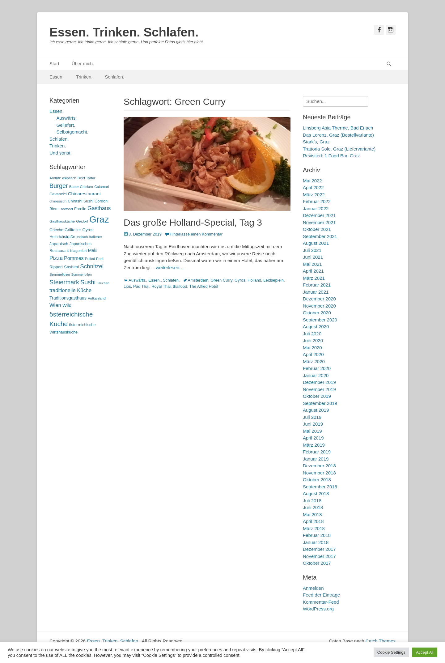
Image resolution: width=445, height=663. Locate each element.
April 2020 (313, 354)
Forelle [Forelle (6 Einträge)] (80, 208)
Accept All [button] (425, 652)
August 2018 (316, 493)
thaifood (180, 286)
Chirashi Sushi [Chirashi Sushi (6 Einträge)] (80, 201)
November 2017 (319, 556)
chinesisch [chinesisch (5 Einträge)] (57, 201)
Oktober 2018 (317, 479)
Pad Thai (141, 286)
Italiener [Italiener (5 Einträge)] (95, 237)
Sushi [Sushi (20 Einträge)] (87, 282)
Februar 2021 (317, 284)
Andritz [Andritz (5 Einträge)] (55, 178)
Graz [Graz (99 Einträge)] (99, 219)
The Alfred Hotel (203, 286)
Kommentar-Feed (321, 602)
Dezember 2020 (319, 298)
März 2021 (314, 278)
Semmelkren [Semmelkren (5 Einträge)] (59, 274)
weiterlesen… (170, 267)
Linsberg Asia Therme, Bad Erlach (338, 127)
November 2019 (319, 389)
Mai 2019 (312, 431)
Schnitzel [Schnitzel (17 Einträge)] (92, 266)
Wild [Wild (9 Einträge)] (66, 305)
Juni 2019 (313, 424)
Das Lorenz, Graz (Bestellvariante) (338, 135)
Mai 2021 (312, 264)
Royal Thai (161, 286)
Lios (127, 286)
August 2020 (316, 326)
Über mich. (83, 63)
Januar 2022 (315, 208)
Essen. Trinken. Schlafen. (123, 32)
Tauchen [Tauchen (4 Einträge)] (103, 283)
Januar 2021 (315, 292)
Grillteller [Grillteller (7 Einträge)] (73, 229)
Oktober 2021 (317, 229)
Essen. (56, 76)
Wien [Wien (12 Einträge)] (55, 305)
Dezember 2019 (319, 382)
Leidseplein (273, 280)
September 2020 (320, 319)
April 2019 (313, 437)
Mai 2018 (312, 514)
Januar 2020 (315, 375)
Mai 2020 (312, 347)
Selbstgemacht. (72, 131)
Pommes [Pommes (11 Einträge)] (74, 258)
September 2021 (320, 236)
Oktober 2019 (317, 396)
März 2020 (314, 361)
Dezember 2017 (319, 549)
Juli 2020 (312, 333)
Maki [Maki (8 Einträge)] (92, 250)
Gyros (240, 280)
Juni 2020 (313, 340)
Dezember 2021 (319, 215)
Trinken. (84, 76)
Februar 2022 (317, 201)
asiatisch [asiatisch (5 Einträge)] (69, 178)
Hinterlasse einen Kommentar (196, 234)
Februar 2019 (317, 451)
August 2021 (316, 243)
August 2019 (316, 410)
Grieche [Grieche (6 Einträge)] (56, 229)
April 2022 (313, 187)
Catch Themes (381, 641)
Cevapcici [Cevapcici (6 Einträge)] (58, 194)
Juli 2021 (312, 250)
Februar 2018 (317, 535)
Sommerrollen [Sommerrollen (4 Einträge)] (81, 274)
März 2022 (314, 194)
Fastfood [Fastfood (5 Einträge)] (66, 209)
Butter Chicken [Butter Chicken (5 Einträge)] (81, 187)
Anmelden (313, 588)
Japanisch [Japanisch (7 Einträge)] (58, 243)
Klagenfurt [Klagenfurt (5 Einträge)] (78, 251)
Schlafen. (115, 76)
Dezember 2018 (319, 465)
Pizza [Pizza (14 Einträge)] (56, 258)
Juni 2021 (313, 257)
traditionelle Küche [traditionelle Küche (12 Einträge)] (70, 290)
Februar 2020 (317, 368)
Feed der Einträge (321, 594)
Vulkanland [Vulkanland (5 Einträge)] (97, 298)
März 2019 (314, 445)
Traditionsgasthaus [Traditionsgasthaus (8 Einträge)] (68, 297)
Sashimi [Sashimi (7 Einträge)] (71, 267)
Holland (254, 280)
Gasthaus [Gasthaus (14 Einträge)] (99, 208)
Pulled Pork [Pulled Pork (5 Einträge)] (94, 259)
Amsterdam (198, 280)
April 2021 (313, 271)
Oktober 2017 (317, 563)
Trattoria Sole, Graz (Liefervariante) (339, 148)
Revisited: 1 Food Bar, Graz (331, 155)
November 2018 (319, 472)
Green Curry (221, 280)
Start (54, 63)
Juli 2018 (312, 500)
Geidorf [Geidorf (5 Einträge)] (82, 221)
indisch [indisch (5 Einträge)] (82, 237)
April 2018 (313, 521)
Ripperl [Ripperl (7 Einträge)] (56, 267)
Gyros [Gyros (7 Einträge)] (88, 229)
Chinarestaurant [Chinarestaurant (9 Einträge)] (84, 193)
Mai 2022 (312, 180)
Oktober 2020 (317, 312)
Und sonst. (60, 152)
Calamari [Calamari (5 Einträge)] (101, 187)
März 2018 (314, 528)
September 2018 (320, 486)
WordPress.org (318, 608)
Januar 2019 (315, 458)
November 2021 (319, 222)
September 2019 (320, 403)
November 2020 (319, 305)
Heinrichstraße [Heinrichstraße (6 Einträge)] (62, 236)
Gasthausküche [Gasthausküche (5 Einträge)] (62, 221)
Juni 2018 (313, 507)
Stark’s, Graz (316, 141)
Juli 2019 (312, 417)
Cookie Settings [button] (391, 652)
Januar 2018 (315, 542)
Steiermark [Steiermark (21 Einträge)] (64, 282)
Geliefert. (66, 125)
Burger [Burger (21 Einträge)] (58, 185)
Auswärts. (137, 280)
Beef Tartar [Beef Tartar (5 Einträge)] (86, 178)
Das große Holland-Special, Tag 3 (193, 222)
